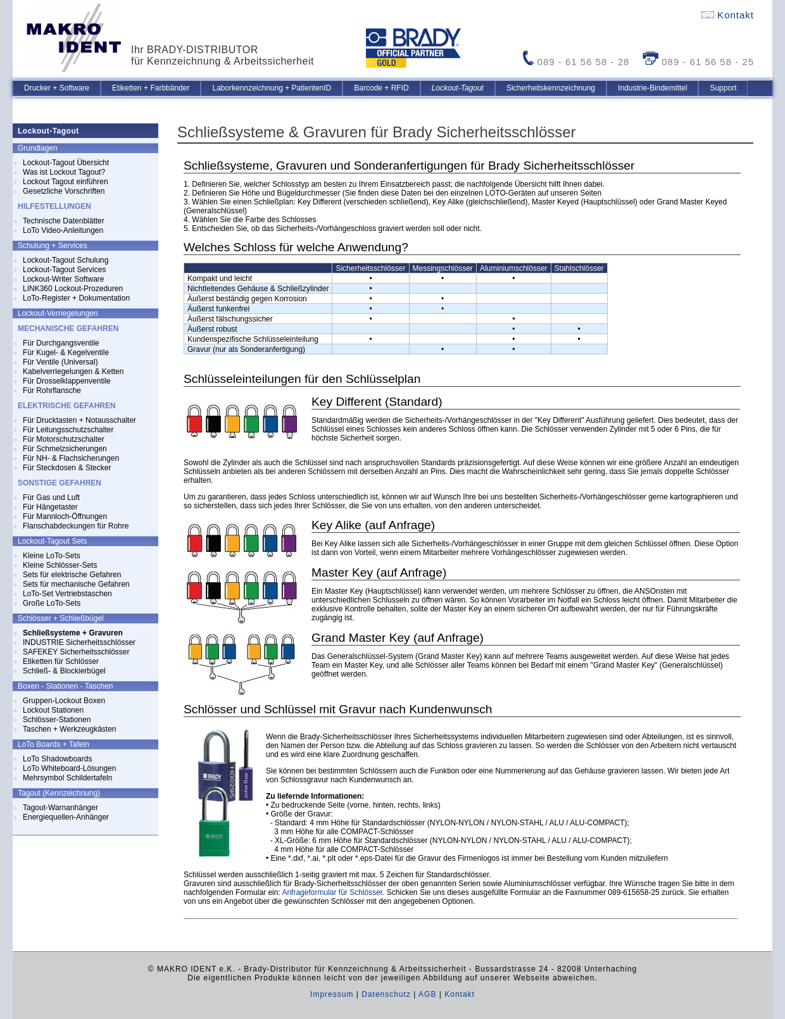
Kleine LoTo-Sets (51, 555)
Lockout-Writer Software (63, 279)
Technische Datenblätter (63, 220)
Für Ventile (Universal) (60, 362)
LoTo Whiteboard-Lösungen (69, 768)
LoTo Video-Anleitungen (63, 230)
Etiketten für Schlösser (61, 661)
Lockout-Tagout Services (64, 269)
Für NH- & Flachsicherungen (71, 458)
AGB (427, 994)
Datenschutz (386, 994)
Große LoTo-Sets (51, 603)
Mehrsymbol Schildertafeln (67, 777)
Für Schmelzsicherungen (65, 448)
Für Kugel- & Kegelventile (66, 352)
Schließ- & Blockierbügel (64, 670)
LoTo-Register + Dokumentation (76, 298)
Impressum (331, 994)
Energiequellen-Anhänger (66, 817)
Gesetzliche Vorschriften (63, 191)
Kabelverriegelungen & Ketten (73, 371)
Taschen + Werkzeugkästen (69, 729)
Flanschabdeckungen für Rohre (76, 526)
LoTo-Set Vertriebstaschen (67, 593)
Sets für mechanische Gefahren (76, 584)
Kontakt (727, 14)
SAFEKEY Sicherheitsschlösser (76, 651)
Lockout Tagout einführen (65, 181)
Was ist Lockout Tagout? (64, 172)
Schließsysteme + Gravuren (73, 632)
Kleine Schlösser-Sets (60, 565)
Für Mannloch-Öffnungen (65, 516)
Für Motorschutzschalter (63, 439)
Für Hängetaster (50, 507)
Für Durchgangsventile (61, 343)
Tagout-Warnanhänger (60, 807)
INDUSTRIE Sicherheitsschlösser (79, 642)
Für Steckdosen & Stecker (67, 467)
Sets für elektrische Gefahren (72, 574)
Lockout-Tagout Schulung (65, 260)
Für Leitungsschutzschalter (68, 429)
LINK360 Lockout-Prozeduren (73, 288)
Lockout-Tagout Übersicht (66, 162)
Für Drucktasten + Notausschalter (79, 420)
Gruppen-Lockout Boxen (64, 700)
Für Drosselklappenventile (67, 381)
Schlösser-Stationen (57, 719)
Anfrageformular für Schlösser (332, 892)
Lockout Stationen (53, 710)
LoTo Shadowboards (57, 758)
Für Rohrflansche (52, 390)
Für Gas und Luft (51, 497)
